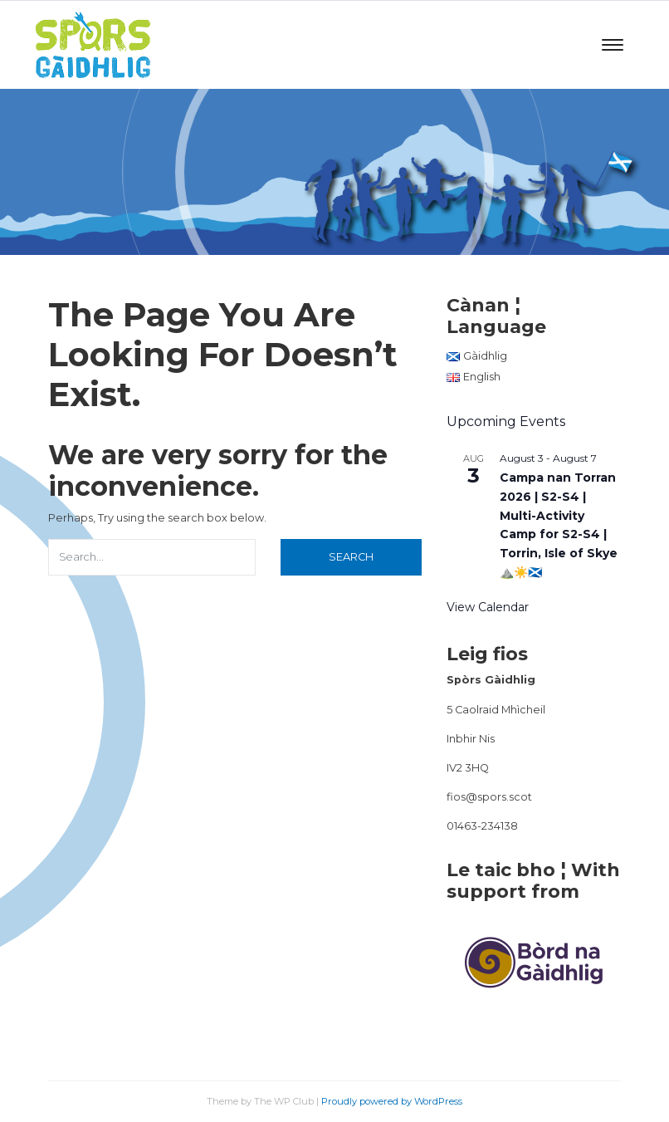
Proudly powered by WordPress (391, 1101)
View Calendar (488, 607)
